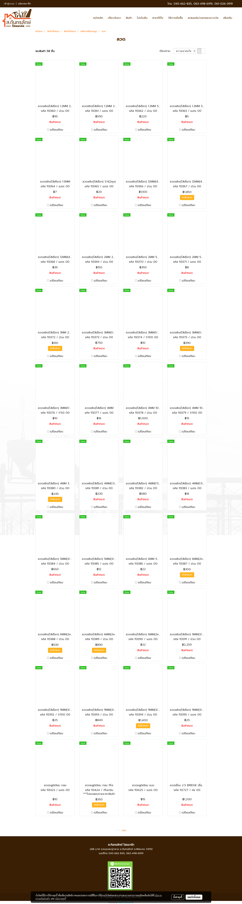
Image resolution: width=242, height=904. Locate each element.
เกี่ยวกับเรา (114, 18)
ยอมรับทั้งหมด (194, 897)
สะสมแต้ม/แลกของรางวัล (203, 18)
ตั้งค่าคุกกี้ (177, 897)
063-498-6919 (134, 853)
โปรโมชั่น (142, 18)
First (118, 830)
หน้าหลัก (98, 18)
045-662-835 (183, 4)
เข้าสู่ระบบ (9, 3)
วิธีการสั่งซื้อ (175, 18)
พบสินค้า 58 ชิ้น (44, 51)
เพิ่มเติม (227, 18)
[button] (237, 18)
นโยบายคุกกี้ (60, 898)
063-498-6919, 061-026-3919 (213, 4)
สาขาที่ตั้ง (157, 18)
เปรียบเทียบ (56, 130)
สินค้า (129, 18)
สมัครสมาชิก (24, 3)
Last (124, 830)
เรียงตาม (166, 51)
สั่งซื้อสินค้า (187, 197)
